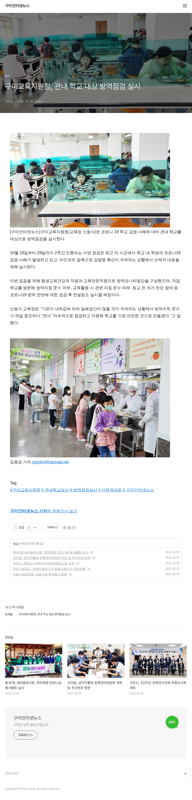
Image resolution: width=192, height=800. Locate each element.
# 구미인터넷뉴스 (138, 490)
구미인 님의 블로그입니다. (31, 725)
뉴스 (15, 543)
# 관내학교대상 (54, 490)
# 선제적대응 (110, 490)
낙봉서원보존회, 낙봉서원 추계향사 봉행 (40, 574)
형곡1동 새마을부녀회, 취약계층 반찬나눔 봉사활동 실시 (50, 552)
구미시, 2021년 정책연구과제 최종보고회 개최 (43, 563)
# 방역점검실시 (83, 490)
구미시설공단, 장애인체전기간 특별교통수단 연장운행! (49, 569)
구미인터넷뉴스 (17, 6)
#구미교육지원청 (25, 490)
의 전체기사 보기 (43, 511)
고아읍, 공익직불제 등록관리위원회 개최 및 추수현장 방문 (51, 558)
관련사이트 (12, 773)
